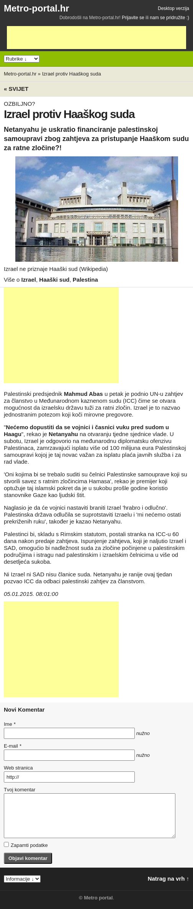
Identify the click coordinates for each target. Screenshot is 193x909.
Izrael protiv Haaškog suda (71, 74)
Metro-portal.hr (36, 8)
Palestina (85, 279)
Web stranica (18, 768)
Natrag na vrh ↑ (168, 878)
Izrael (28, 279)
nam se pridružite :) (169, 17)
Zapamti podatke (26, 845)
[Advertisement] (96, 37)
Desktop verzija (173, 8)
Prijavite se (133, 17)
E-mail (12, 746)
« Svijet (16, 88)
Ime (9, 724)
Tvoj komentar (19, 790)
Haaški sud (54, 279)
